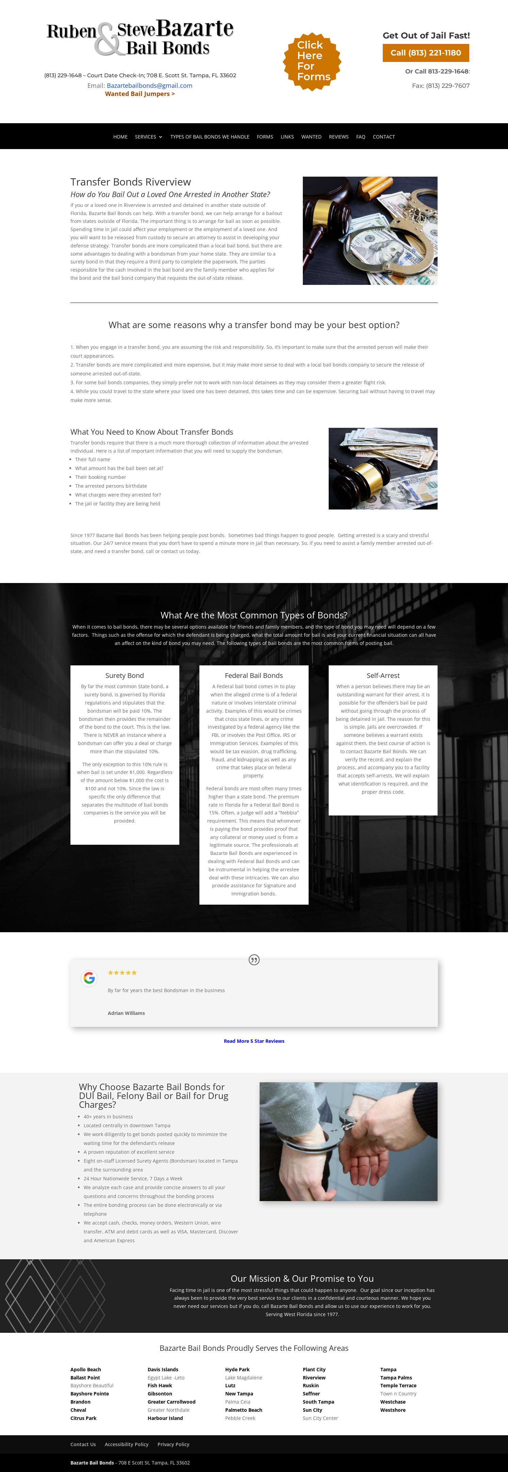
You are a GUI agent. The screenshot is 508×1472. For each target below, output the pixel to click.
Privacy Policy (174, 1444)
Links (287, 137)
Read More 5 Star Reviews (254, 1041)
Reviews (339, 137)
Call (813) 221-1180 (426, 53)
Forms (265, 137)
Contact (384, 137)
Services (145, 137)
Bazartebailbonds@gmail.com (150, 85)
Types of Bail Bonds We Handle (209, 137)
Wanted (311, 137)
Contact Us (83, 1444)
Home (120, 137)
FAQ (360, 137)
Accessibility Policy (127, 1444)
